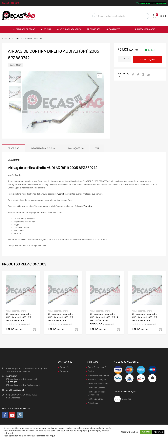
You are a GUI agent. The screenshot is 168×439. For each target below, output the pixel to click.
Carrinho (62, 194)
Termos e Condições (97, 379)
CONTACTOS (101, 239)
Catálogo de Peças (25, 29)
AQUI (52, 435)
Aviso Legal (93, 403)
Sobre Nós (95, 29)
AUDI (10, 38)
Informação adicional (43, 148)
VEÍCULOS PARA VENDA (70, 29)
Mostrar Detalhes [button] (129, 432)
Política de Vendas (96, 399)
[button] (99, 75)
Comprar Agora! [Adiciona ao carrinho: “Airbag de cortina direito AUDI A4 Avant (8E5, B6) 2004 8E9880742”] (34, 329)
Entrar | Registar (146, 29)
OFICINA (47, 29)
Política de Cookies (96, 388)
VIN (97, 148)
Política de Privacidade (98, 383)
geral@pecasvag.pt (15, 390)
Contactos (114, 29)
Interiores (18, 38)
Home (4, 38)
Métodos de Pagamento (98, 375)
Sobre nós (64, 367)
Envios (91, 371)
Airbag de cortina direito (16, 311)
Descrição (13, 148)
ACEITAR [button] (146, 432)
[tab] (13, 148)
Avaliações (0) (76, 148)
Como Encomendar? (97, 367)
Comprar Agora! (147, 59)
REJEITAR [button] (158, 432)
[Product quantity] (124, 59)
